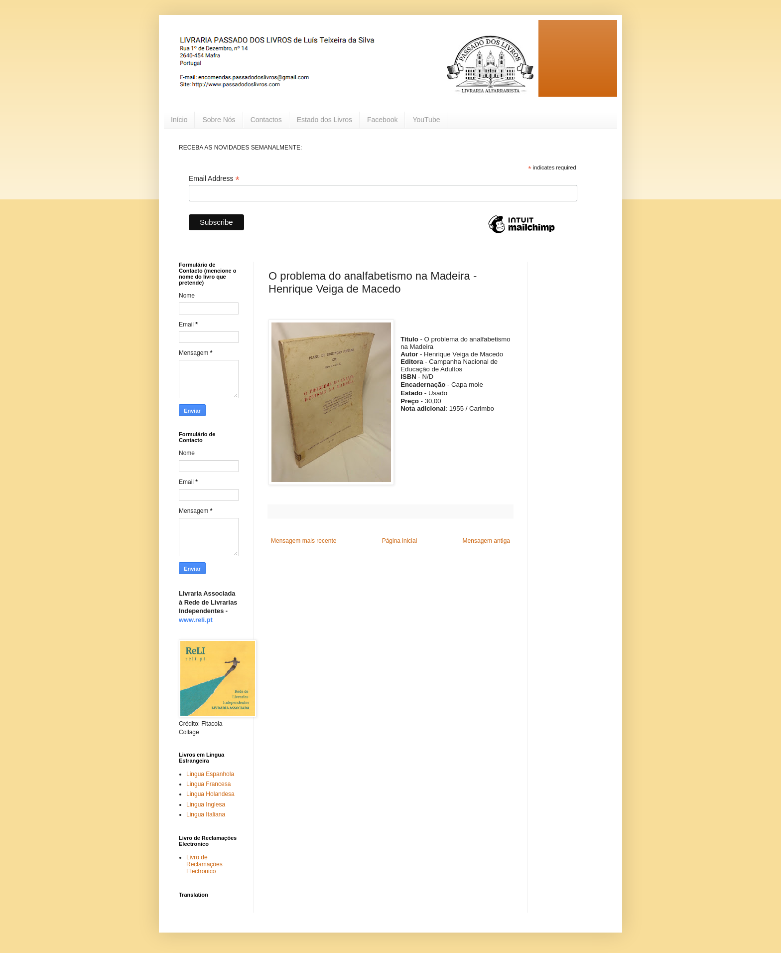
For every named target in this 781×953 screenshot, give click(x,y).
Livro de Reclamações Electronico (204, 864)
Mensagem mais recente (303, 540)
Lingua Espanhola (210, 774)
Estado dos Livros (324, 120)
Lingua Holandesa (210, 794)
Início (179, 120)
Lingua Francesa (208, 784)
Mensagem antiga (486, 540)
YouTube (426, 120)
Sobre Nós (218, 120)
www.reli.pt (196, 620)
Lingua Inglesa (205, 804)
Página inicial (399, 540)
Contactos (266, 120)
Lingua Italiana (205, 814)
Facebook (382, 120)
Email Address (214, 178)
